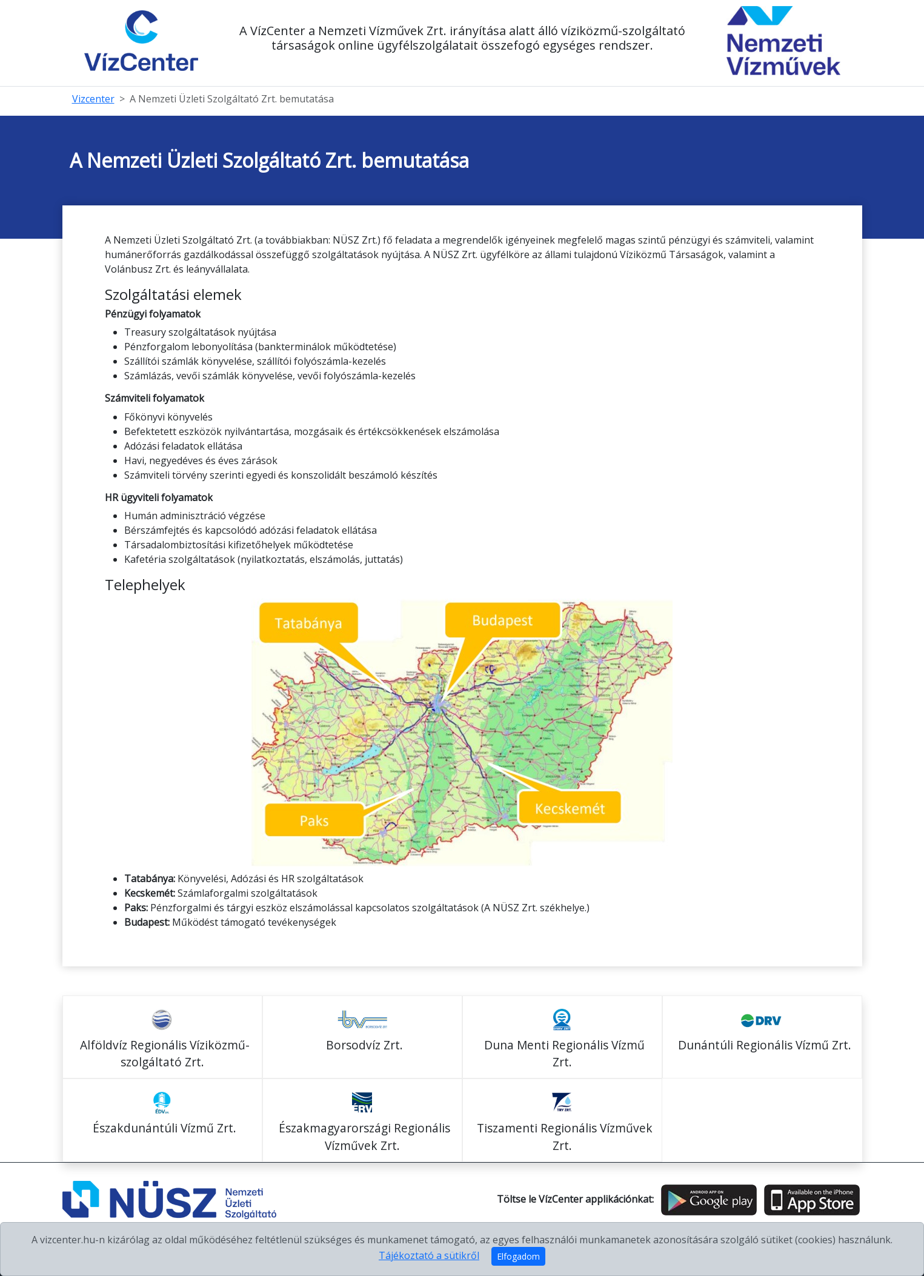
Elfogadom (518, 1256)
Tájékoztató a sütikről (429, 1255)
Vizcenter (93, 98)
